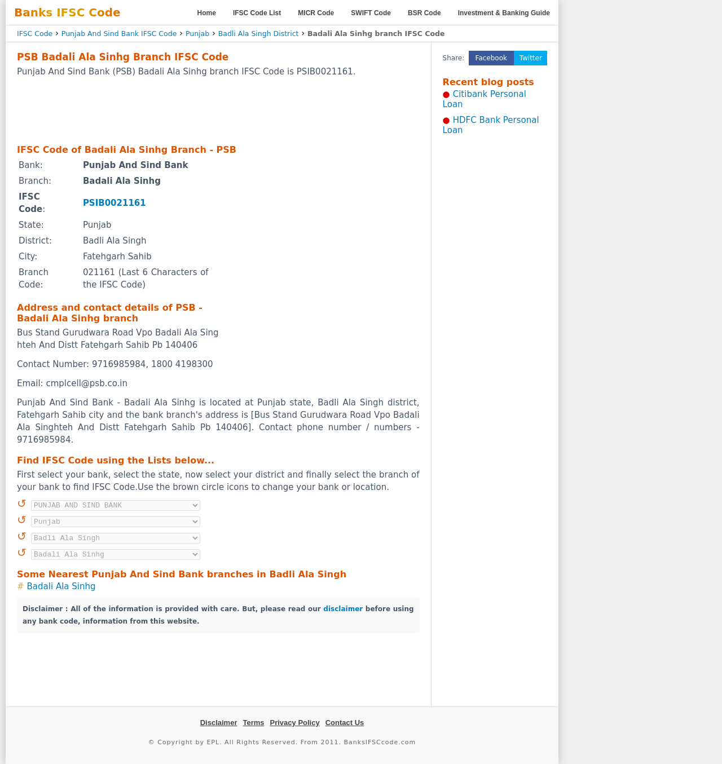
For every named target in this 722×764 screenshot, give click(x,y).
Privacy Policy (295, 722)
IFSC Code (34, 33)
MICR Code (316, 13)
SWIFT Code (371, 13)
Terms (253, 722)
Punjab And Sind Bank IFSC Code (119, 33)
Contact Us (344, 722)
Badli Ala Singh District (258, 33)
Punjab (197, 33)
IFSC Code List (257, 13)
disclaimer (343, 609)
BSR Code (424, 13)
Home (206, 13)
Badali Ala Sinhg (61, 586)
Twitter (531, 58)
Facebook (491, 58)
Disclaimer (218, 722)
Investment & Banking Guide (504, 13)
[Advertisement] (218, 110)
